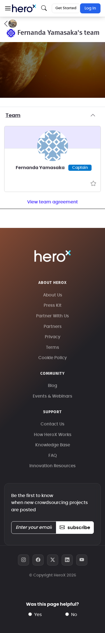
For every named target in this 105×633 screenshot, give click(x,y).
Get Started (65, 8)
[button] (7, 8)
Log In (90, 8)
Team (52, 116)
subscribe (75, 527)
